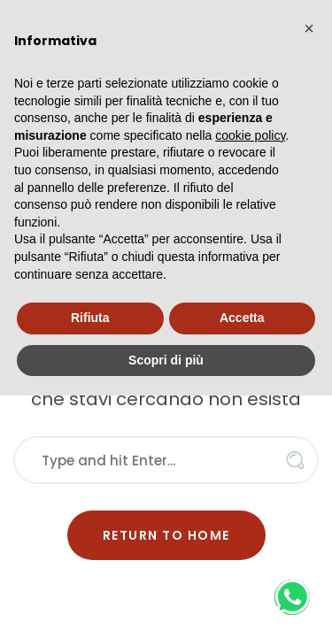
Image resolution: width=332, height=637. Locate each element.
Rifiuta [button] (90, 318)
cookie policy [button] (250, 135)
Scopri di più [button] (166, 360)
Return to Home (166, 535)
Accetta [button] (242, 318)
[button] (309, 28)
